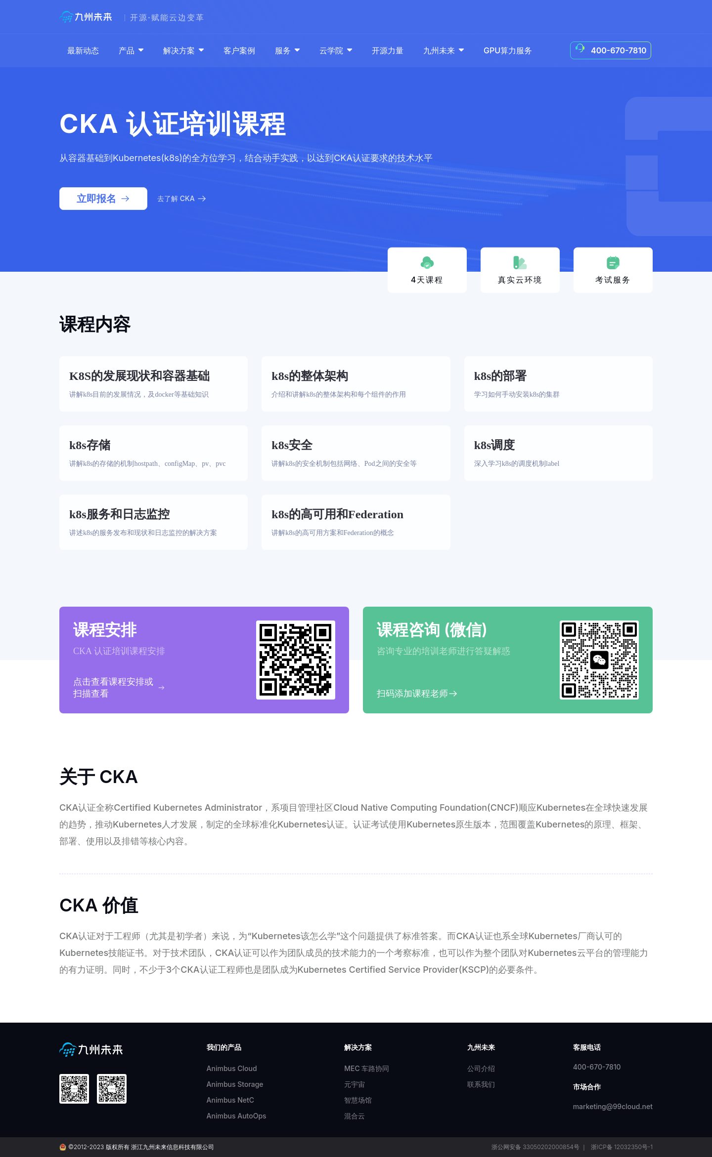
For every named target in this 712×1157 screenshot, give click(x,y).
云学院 (336, 50)
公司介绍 (481, 1068)
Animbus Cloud (232, 1068)
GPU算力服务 (508, 50)
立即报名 (103, 199)
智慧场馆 (358, 1100)
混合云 (354, 1116)
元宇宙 (354, 1084)
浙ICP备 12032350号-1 (622, 1147)
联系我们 (481, 1084)
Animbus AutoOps (237, 1116)
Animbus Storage (235, 1084)
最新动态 (83, 50)
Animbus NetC (231, 1100)
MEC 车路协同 (366, 1068)
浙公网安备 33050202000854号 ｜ (539, 1147)
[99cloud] (88, 17)
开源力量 (387, 50)
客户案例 (239, 50)
